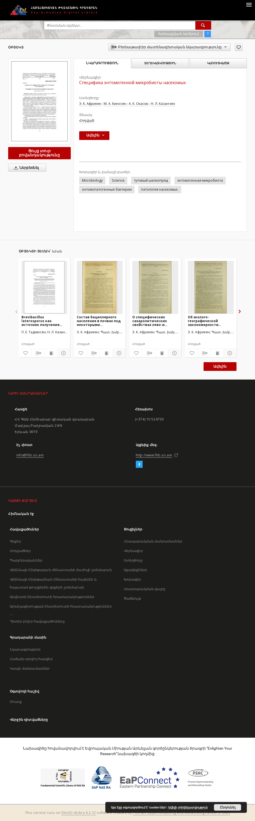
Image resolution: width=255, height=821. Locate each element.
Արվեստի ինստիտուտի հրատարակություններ (52, 596)
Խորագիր (132, 579)
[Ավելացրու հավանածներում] (238, 47)
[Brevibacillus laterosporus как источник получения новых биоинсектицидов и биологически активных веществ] (44, 287)
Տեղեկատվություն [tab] (160, 63)
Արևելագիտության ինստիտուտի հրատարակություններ (61, 606)
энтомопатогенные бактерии (107, 189)
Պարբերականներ (26, 560)
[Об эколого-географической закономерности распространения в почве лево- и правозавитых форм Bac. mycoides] (211, 287)
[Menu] (249, 4)
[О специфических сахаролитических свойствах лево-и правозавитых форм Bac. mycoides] (155, 287)
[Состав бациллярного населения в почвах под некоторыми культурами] (99, 287)
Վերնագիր (133, 550)
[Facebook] (139, 464)
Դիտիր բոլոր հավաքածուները (37, 621)
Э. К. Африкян (90, 103)
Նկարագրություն (25, 649)
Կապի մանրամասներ (30, 668)
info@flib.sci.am (30, 455)
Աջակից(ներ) (135, 569)
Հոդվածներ (20, 550)
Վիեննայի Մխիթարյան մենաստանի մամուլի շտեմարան (61, 569)
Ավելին (219, 366)
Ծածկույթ (132, 598)
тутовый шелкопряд (151, 180)
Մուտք (16, 701)
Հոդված (86, 120)
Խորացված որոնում (178, 34)
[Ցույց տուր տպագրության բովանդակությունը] (50, 353)
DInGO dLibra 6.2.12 (79, 812)
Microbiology (92, 180)
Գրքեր (15, 541)
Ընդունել (227, 807)
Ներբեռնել (25, 167)
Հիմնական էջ (21, 513)
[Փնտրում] (203, 25)
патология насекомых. (160, 189)
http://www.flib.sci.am (154, 455)
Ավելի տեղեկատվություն (188, 807)
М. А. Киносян (115, 103)
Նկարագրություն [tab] (102, 63)
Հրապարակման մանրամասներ (153, 541)
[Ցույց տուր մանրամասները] (63, 353)
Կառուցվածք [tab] (218, 63)
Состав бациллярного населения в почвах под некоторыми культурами (99, 321)
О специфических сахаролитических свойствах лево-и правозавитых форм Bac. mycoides (154, 321)
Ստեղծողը (133, 560)
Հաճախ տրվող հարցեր (31, 659)
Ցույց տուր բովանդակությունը (39, 153)
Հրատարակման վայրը (145, 589)
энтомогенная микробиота (200, 180)
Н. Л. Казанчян (163, 103)
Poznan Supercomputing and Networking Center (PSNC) (181, 812)
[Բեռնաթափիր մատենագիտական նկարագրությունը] (38, 353)
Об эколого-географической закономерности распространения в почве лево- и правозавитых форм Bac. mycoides (210, 321)
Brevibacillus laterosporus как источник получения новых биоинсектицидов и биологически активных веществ (43, 321)
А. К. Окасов (138, 103)
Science (118, 180)
